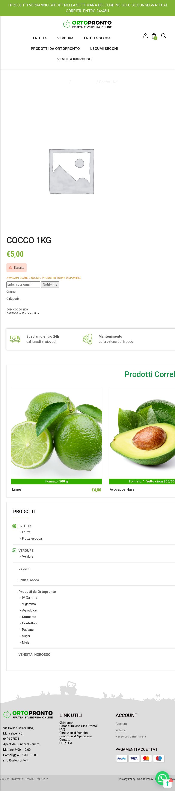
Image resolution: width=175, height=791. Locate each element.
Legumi (24, 569)
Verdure (27, 556)
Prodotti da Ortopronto (55, 48)
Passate (28, 630)
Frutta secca (97, 38)
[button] (154, 36)
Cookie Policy (145, 779)
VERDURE (25, 551)
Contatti (64, 739)
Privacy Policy (127, 779)
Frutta (40, 38)
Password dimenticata (131, 736)
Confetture (30, 623)
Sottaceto (29, 617)
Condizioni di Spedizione (75, 736)
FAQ (62, 729)
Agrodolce (29, 610)
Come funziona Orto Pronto (78, 726)
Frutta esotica (83, 82)
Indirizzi (121, 730)
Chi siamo (66, 722)
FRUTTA (25, 526)
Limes (17, 489)
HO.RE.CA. (66, 743)
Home (63, 82)
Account (121, 724)
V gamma (29, 604)
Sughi (26, 636)
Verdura (65, 38)
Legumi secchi (104, 48)
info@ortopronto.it (15, 760)
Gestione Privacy (165, 779)
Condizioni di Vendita (73, 733)
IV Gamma (29, 598)
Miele (25, 642)
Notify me (50, 284)
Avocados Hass (122, 489)
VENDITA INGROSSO (34, 655)
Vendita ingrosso (74, 59)
